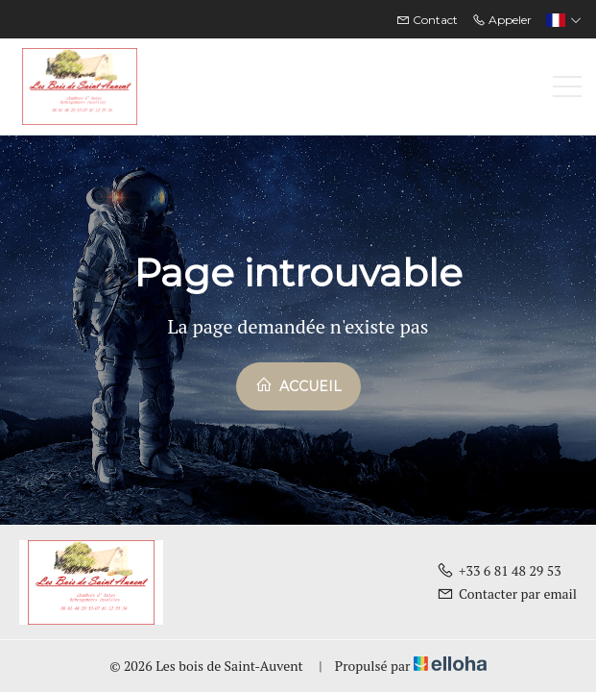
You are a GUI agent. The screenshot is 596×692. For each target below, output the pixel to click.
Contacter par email (507, 593)
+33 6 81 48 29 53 (499, 570)
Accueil (298, 385)
